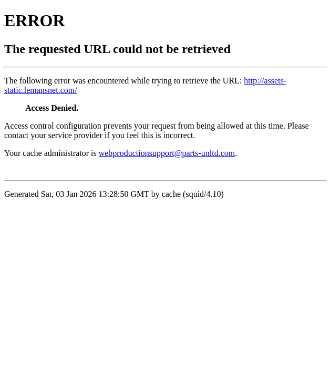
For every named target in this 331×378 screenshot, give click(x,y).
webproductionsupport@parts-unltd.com (167, 153)
